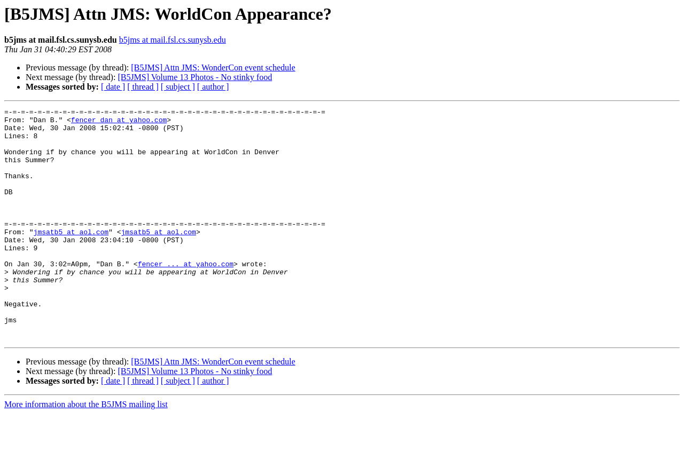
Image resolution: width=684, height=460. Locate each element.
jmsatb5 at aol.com (71, 257)
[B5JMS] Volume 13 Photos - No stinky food (195, 77)
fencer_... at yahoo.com (186, 295)
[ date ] (113, 86)
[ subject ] (178, 86)
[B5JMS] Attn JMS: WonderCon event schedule (213, 67)
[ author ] (213, 86)
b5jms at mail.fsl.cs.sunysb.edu (172, 39)
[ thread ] (143, 86)
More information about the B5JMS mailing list (86, 450)
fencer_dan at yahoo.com (119, 123)
